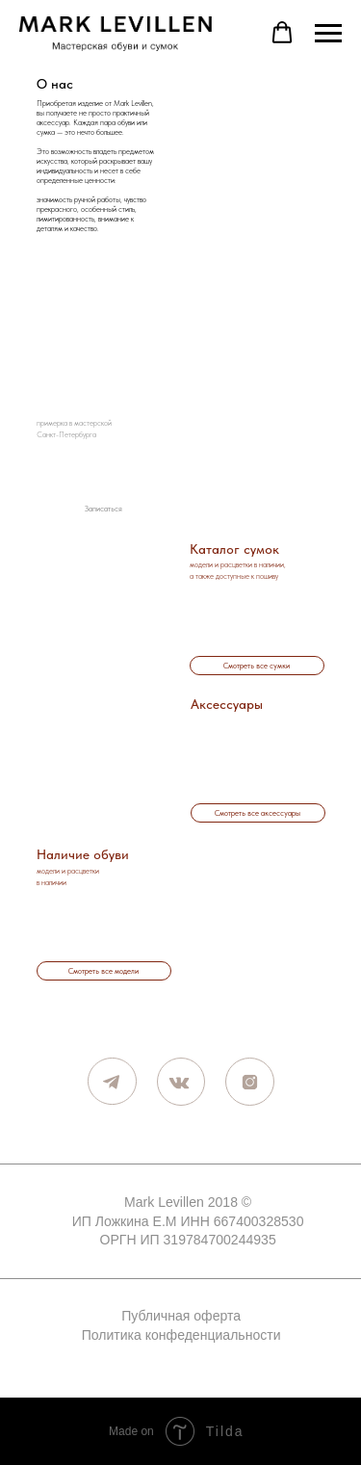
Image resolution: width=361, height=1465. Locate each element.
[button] (282, 32)
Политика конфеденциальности (181, 1335)
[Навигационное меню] (328, 33)
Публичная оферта (181, 1315)
